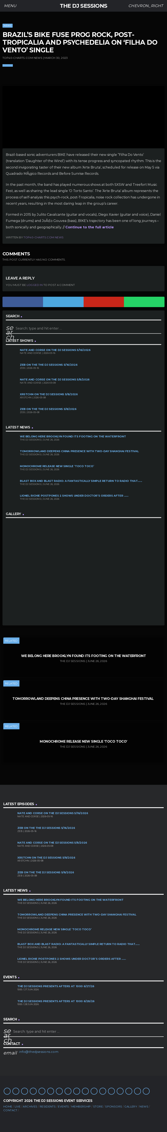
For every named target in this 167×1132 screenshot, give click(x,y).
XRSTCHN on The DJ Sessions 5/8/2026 (49, 394)
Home (7, 1106)
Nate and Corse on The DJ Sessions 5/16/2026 (55, 350)
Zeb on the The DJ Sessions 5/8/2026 (48, 409)
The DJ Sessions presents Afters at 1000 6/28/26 (56, 1001)
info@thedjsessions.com (38, 1052)
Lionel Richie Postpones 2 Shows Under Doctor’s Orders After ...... (74, 495)
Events (63, 1106)
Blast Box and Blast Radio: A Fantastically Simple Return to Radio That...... (81, 480)
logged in (35, 285)
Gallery (130, 1106)
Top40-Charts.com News (44, 237)
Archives (30, 1106)
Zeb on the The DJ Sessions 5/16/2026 (48, 364)
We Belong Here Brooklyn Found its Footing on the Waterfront (73, 436)
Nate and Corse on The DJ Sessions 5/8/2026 (55, 379)
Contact (10, 1110)
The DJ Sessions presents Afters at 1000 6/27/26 (55, 986)
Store (98, 1106)
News (7, 25)
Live (18, 1106)
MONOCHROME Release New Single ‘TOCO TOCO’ (57, 466)
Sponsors (113, 1106)
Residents (48, 1106)
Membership (81, 1106)
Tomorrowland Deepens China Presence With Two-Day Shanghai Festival (79, 451)
